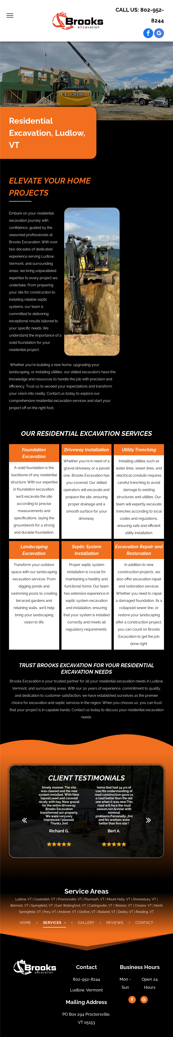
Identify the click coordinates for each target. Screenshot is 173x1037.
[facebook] (148, 33)
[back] (24, 820)
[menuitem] (25, 923)
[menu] (10, 15)
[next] (148, 820)
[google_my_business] (159, 33)
